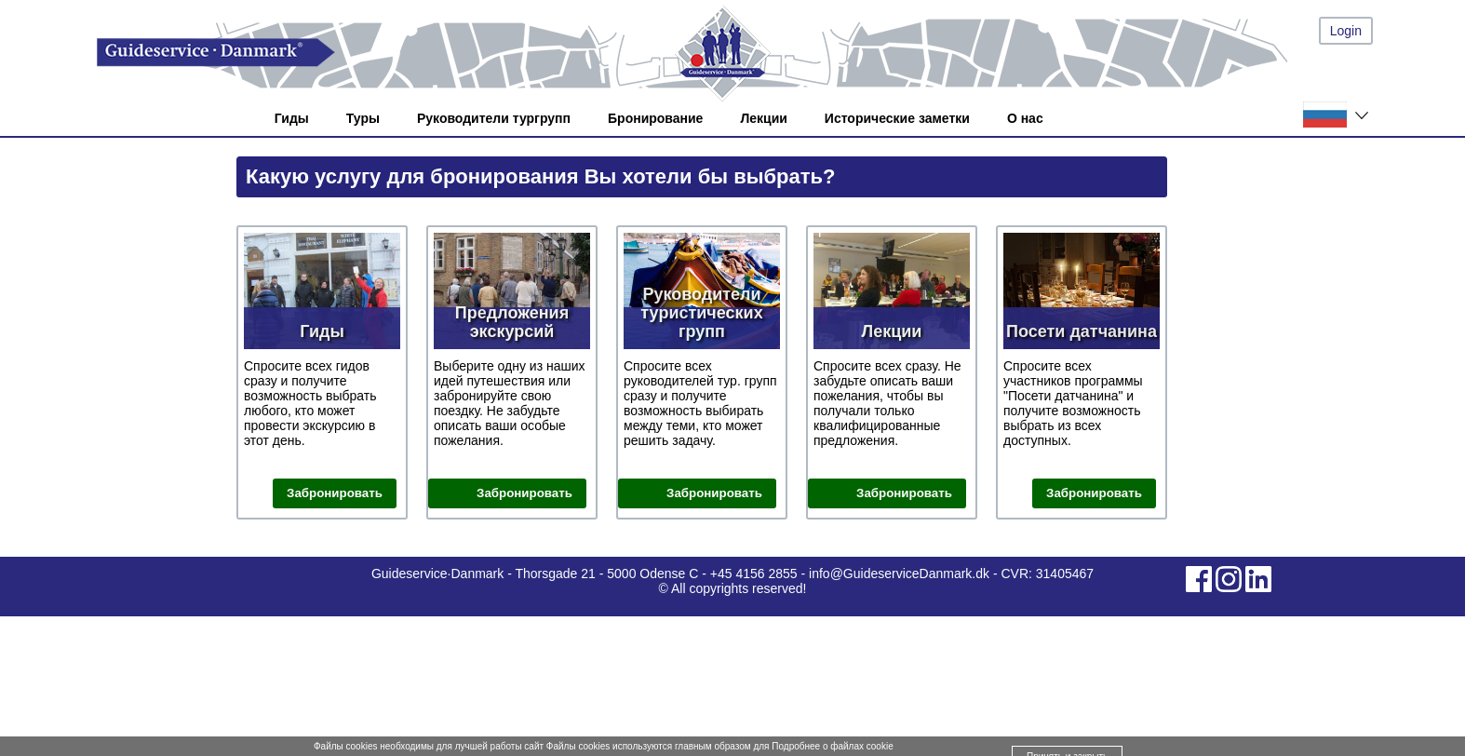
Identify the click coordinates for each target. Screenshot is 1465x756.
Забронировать (335, 493)
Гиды (292, 118)
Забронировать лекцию (904, 495)
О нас (1025, 118)
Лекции (763, 118)
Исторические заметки (897, 118)
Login (1346, 30)
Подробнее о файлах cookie (832, 746)
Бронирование (655, 118)
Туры (363, 118)
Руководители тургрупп (494, 118)
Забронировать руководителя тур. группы (705, 495)
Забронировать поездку (524, 495)
